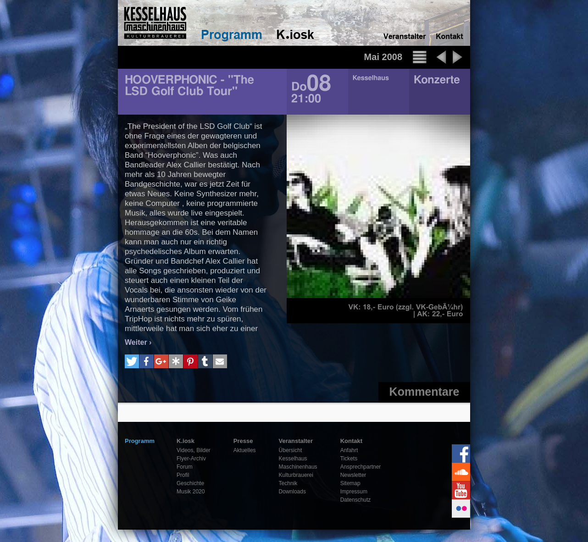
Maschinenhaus (298, 467)
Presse (243, 440)
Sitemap (350, 483)
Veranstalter (296, 440)
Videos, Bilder (194, 450)
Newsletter (353, 475)
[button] (132, 361)
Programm (140, 440)
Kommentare (424, 391)
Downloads (292, 491)
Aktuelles (244, 450)
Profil (183, 475)
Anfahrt (349, 450)
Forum (185, 467)
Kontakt (351, 440)
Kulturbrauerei (296, 475)
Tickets (349, 458)
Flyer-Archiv (191, 458)
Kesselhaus (293, 458)
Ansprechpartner (360, 467)
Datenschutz (355, 500)
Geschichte (190, 483)
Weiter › (138, 342)
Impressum (353, 491)
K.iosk (185, 440)
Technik (288, 483)
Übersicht (290, 450)
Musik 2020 (191, 491)
